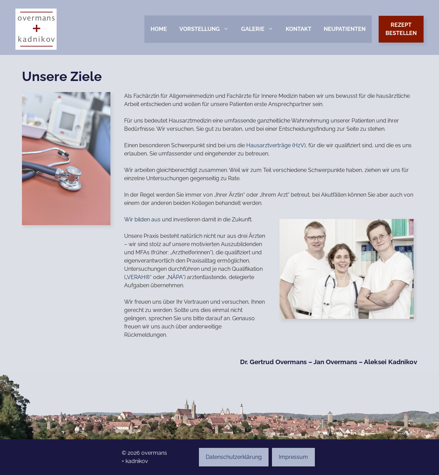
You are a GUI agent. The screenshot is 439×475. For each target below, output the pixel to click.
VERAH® (138, 277)
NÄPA (175, 277)
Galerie (260, 29)
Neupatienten (345, 29)
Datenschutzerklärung (234, 457)
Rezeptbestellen (401, 29)
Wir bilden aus (142, 219)
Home (159, 29)
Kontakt (298, 29)
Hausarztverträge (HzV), (276, 145)
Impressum (293, 457)
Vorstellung (207, 29)
